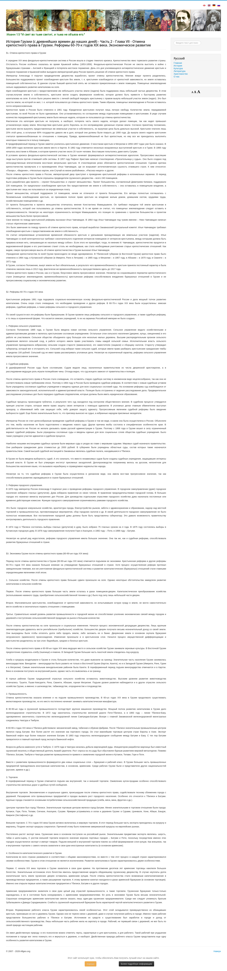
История (178, 65)
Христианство (181, 74)
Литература (179, 71)
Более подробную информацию (136, 964)
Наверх (217, 951)
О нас (176, 76)
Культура (178, 68)
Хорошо (91, 964)
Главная (178, 63)
